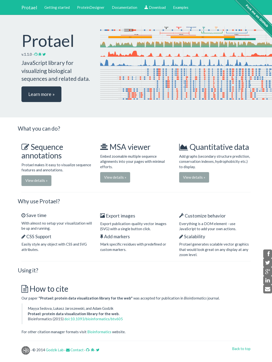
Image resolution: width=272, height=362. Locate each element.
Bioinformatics (99, 332)
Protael (29, 7)
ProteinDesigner (91, 7)
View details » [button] (36, 180)
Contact (75, 350)
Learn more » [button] (41, 94)
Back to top (241, 348)
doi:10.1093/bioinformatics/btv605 (93, 319)
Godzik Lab (55, 350)
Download (155, 7)
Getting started (57, 7)
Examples (180, 7)
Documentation (124, 7)
